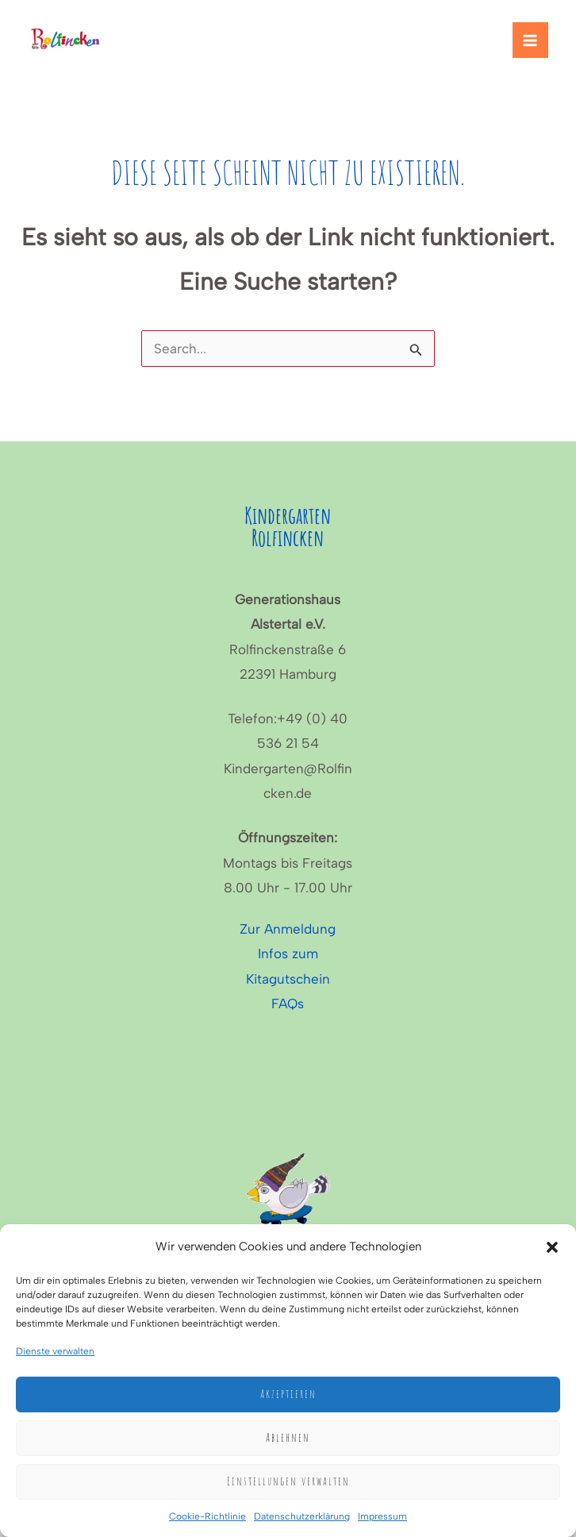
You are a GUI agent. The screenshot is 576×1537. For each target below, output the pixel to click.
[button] (552, 1247)
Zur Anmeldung (288, 929)
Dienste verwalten (55, 1351)
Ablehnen (288, 1437)
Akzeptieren (288, 1393)
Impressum (382, 1516)
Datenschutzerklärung (302, 1516)
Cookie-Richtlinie (207, 1516)
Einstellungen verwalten (288, 1481)
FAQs (287, 1003)
